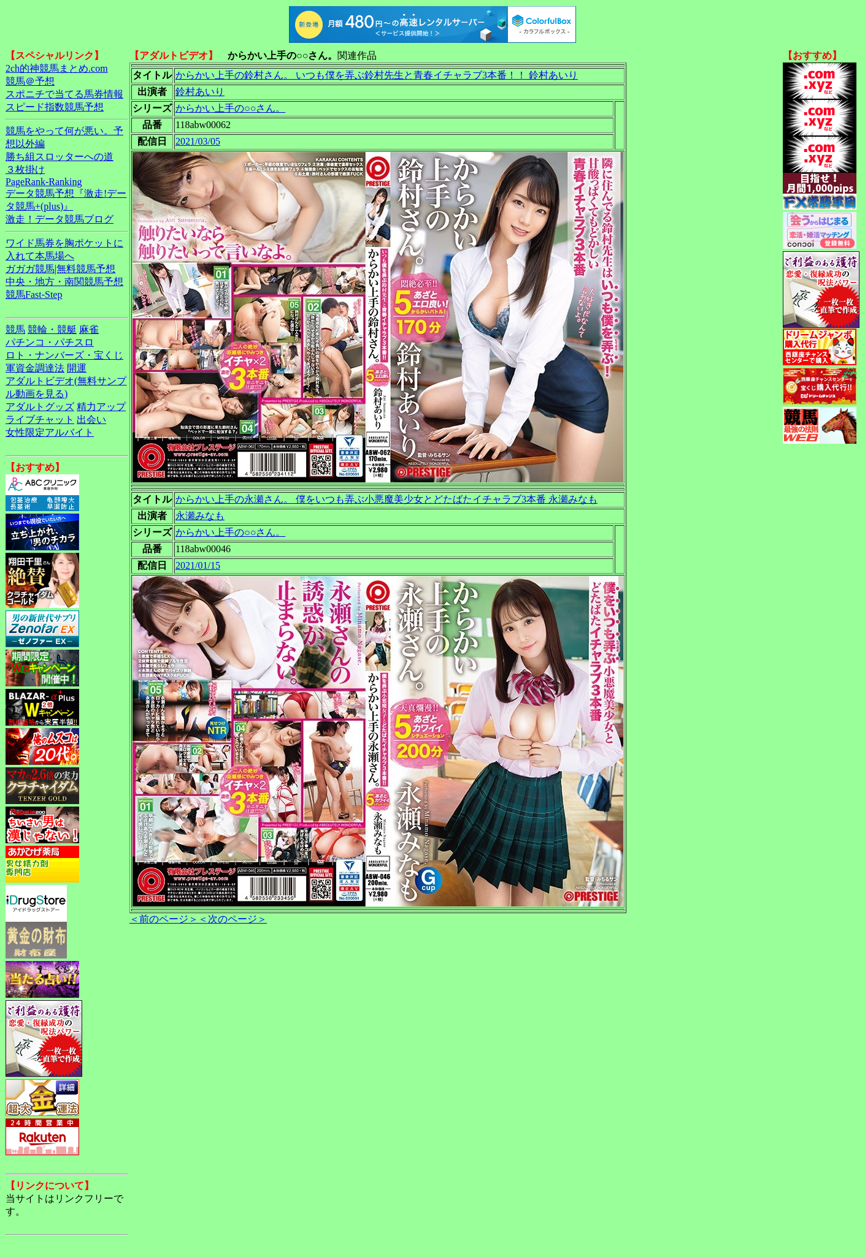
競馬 (15, 329)
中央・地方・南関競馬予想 (64, 281)
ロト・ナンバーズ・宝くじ (64, 355)
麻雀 (89, 329)
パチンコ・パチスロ (50, 342)
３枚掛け (25, 169)
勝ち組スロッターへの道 (59, 156)
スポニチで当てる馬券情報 (64, 94)
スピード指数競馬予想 (55, 107)
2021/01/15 (197, 565)
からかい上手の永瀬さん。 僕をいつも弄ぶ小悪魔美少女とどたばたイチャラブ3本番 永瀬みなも (386, 499)
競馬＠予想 (30, 81)
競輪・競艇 (52, 329)
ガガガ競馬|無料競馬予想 (60, 269)
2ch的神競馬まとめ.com (57, 68)
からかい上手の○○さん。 (230, 108)
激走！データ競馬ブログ (59, 219)
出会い (91, 419)
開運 (77, 368)
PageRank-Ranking (44, 182)
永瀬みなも (200, 516)
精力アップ (101, 406)
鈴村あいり (200, 91)
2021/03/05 (197, 141)
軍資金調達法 (35, 368)
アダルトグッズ (40, 406)
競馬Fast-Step (34, 294)
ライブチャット (40, 419)
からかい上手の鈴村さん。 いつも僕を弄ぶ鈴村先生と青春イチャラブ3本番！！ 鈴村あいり (376, 75)
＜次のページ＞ (232, 919)
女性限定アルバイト (50, 432)
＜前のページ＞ (163, 919)
